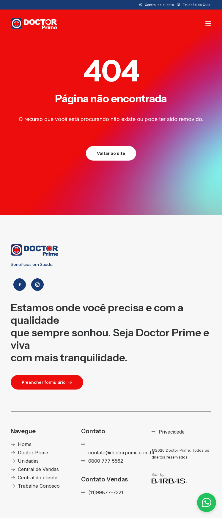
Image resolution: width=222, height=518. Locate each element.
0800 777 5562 (105, 461)
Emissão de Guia (196, 5)
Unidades (28, 461)
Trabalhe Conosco (39, 486)
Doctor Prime (33, 453)
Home (25, 444)
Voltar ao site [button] (111, 153)
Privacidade (172, 432)
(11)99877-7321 (105, 492)
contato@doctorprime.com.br (121, 453)
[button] (208, 23)
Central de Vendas (38, 469)
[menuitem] (156, 5)
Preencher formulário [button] (47, 382)
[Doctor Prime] (34, 23)
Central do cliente (159, 5)
